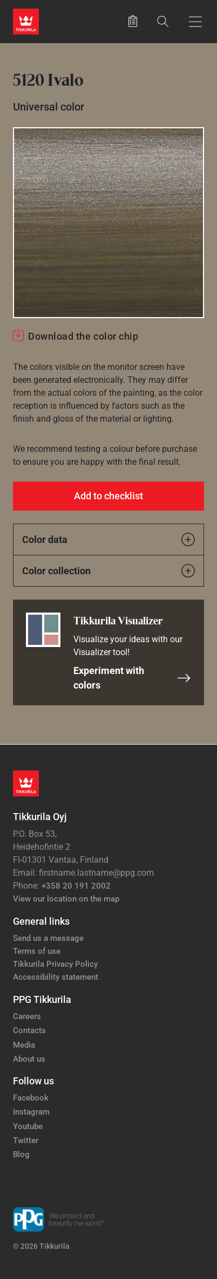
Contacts (29, 1030)
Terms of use (36, 951)
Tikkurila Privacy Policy (55, 964)
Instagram (31, 1112)
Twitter (25, 1140)
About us (29, 1059)
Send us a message (48, 938)
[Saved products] (132, 21)
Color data (108, 539)
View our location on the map (66, 899)
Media (24, 1045)
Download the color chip (83, 336)
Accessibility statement (55, 977)
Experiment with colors (132, 678)
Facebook (31, 1098)
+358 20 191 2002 (76, 886)
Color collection (108, 570)
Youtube (28, 1126)
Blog (21, 1154)
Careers (27, 1016)
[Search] (163, 21)
